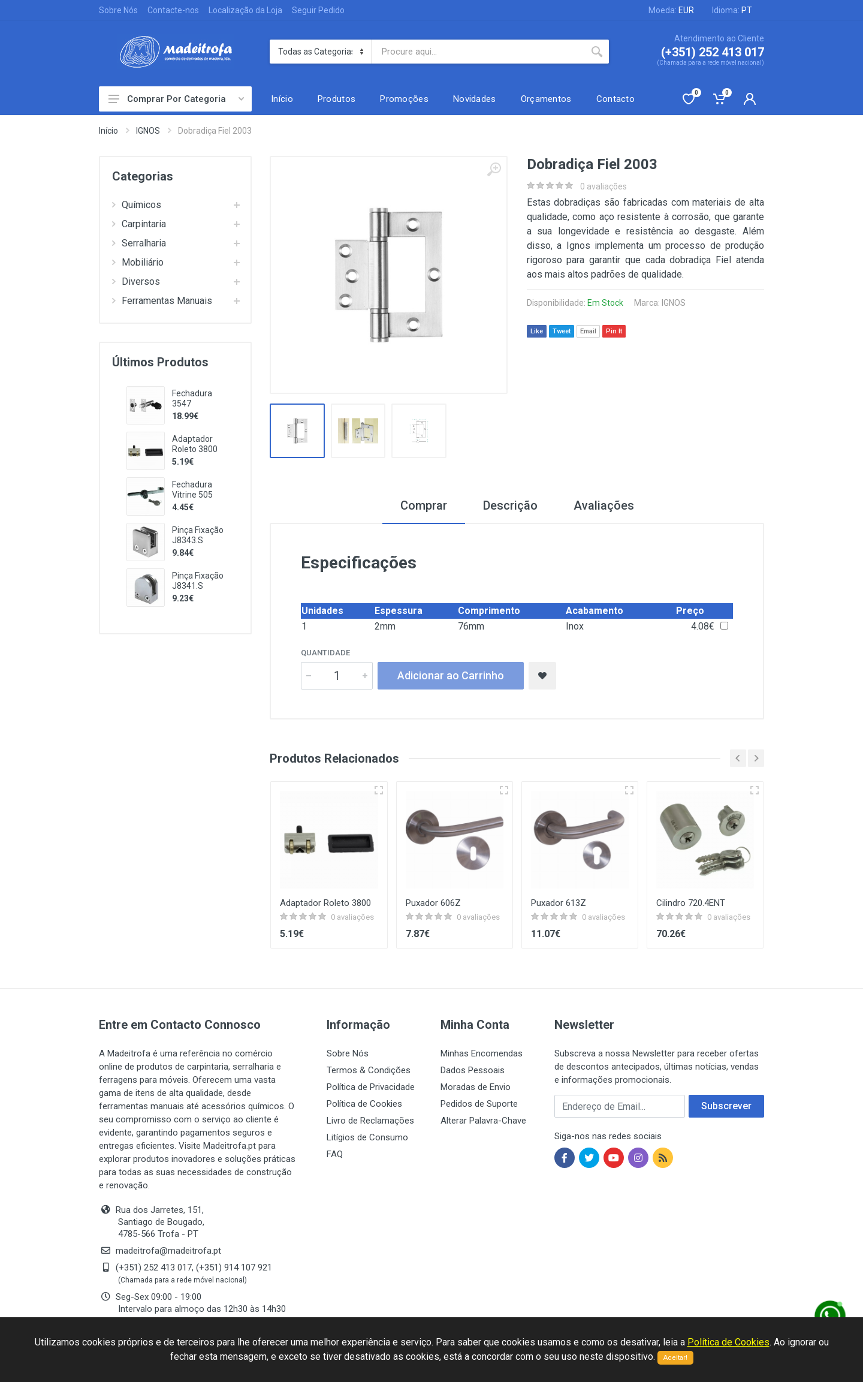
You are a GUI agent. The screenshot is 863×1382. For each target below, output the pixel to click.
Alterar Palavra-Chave (483, 1120)
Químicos (136, 204)
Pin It (614, 331)
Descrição (510, 505)
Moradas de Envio (475, 1087)
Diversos (136, 281)
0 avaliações (603, 186)
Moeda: (671, 10)
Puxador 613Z (558, 903)
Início (108, 131)
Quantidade (325, 652)
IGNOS (148, 131)
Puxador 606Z (433, 903)
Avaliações (604, 505)
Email (588, 331)
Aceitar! (675, 1358)
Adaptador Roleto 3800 (195, 444)
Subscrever (726, 1106)
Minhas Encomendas (481, 1053)
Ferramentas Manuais (162, 300)
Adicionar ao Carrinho (450, 675)
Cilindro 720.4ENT (690, 903)
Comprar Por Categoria (176, 99)
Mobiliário (138, 262)
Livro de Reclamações (370, 1120)
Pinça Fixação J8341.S (198, 581)
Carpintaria (139, 224)
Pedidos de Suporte (479, 1103)
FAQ (335, 1154)
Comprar (423, 505)
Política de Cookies (364, 1103)
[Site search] (478, 52)
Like (536, 331)
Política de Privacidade (371, 1087)
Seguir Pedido (318, 10)
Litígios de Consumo (367, 1137)
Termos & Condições (369, 1070)
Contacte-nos (173, 10)
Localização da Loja (245, 10)
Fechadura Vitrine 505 (192, 489)
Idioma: (732, 10)
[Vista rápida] (379, 790)
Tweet (562, 331)
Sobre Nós (118, 10)
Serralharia (139, 243)
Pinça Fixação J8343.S (198, 535)
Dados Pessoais (472, 1070)
